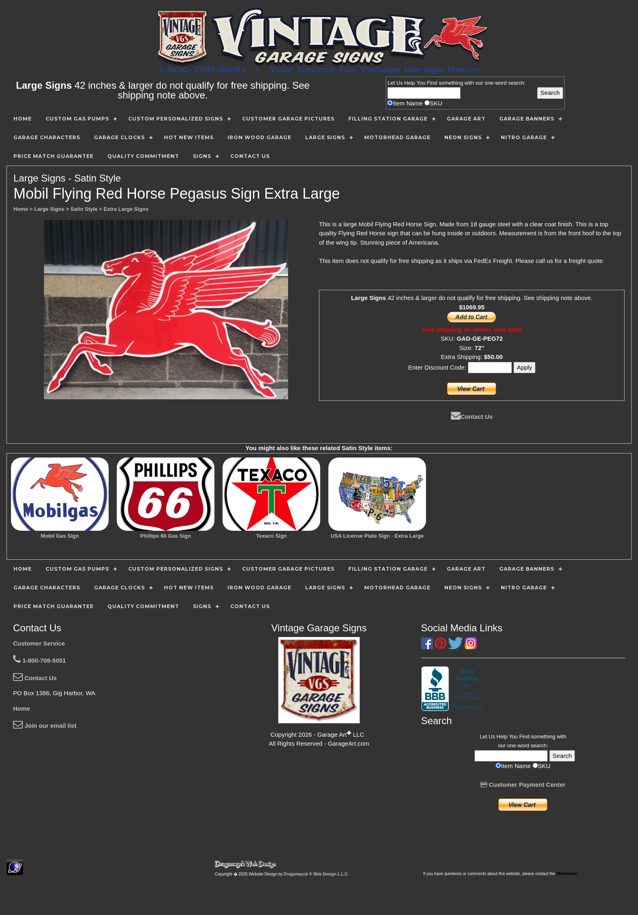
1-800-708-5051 (39, 660)
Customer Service (39, 643)
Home (21, 708)
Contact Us (472, 416)
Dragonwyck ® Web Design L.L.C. (316, 874)
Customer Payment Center (523, 784)
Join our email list (44, 725)
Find (432, 83)
